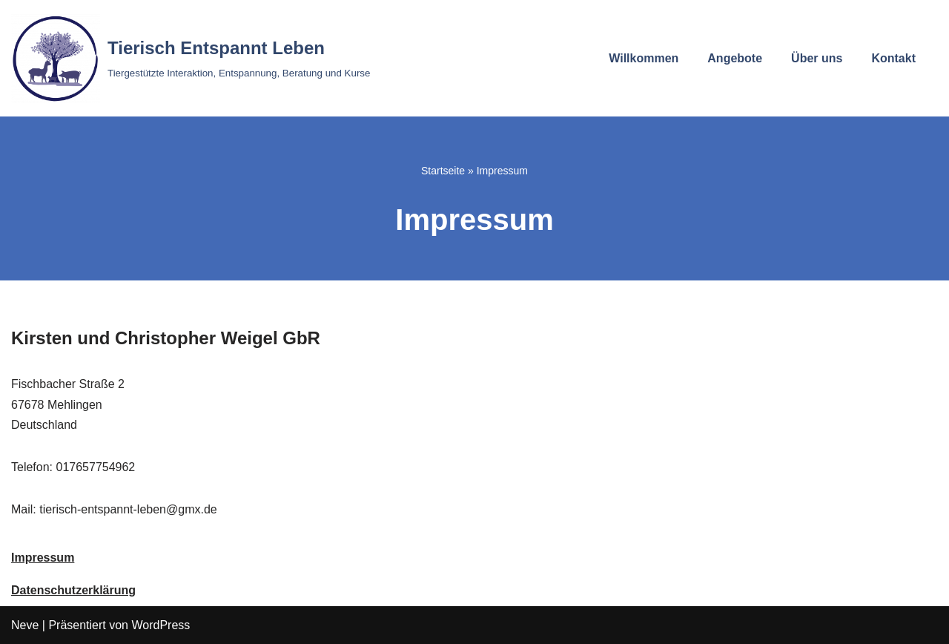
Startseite (443, 171)
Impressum (42, 557)
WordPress (160, 625)
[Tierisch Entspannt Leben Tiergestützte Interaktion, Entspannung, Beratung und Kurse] (190, 58)
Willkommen (643, 58)
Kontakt (893, 58)
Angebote (734, 58)
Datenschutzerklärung (73, 590)
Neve (25, 625)
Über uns (816, 58)
